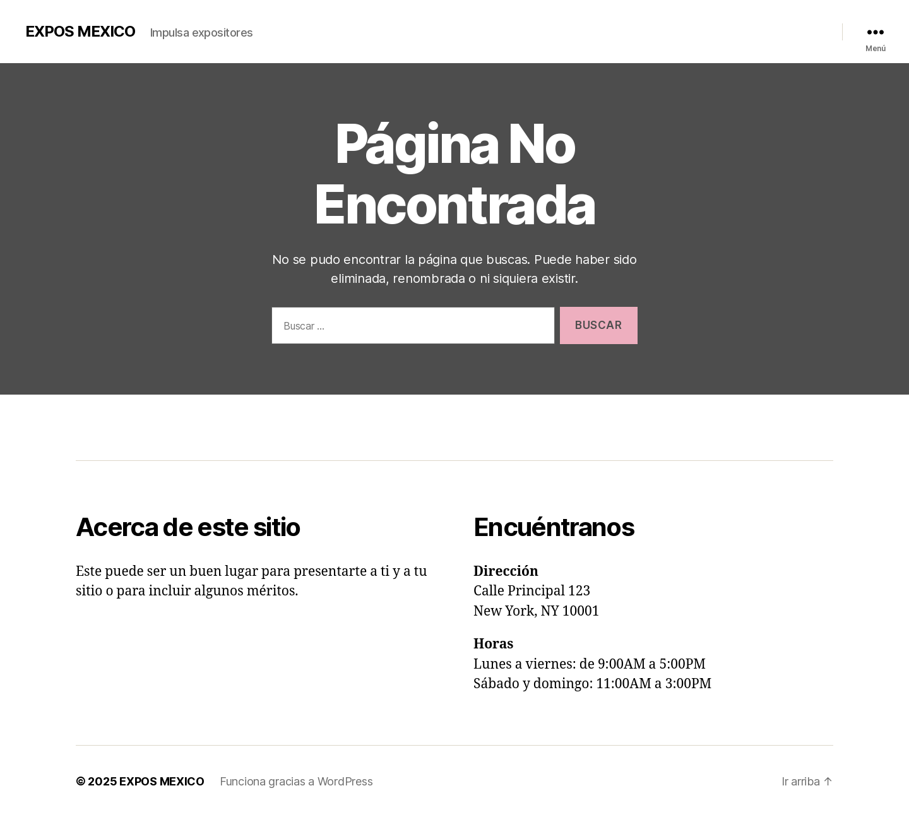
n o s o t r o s (156, 424)
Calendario (707, 28)
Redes (799, 28)
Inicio (538, 28)
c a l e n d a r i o (236, 424)
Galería (622, 28)
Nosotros (579, 28)
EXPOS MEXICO (80, 31)
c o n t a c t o (359, 424)
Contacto (758, 28)
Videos (661, 28)
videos (300, 424)
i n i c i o (94, 424)
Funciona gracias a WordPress (296, 781)
